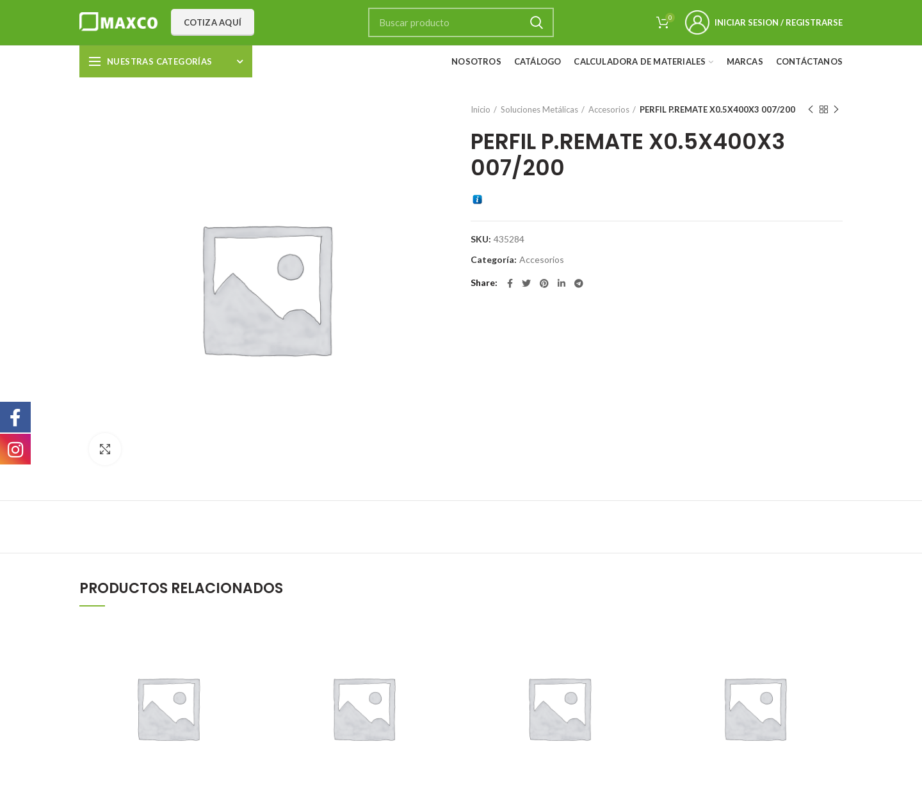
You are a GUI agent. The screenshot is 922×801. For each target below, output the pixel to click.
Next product (836, 110)
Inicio (480, 109)
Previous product (810, 110)
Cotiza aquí (212, 22)
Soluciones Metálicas (539, 109)
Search (537, 22)
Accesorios (608, 109)
